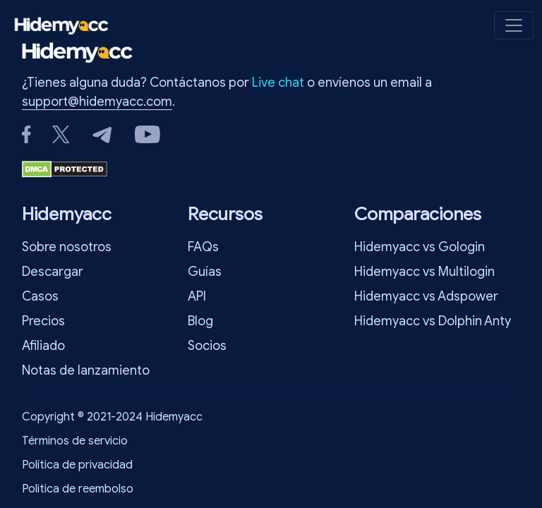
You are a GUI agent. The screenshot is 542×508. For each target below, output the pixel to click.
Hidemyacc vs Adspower (426, 296)
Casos (40, 296)
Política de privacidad (77, 465)
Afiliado (43, 345)
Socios (207, 345)
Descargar (52, 271)
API (197, 296)
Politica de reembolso (77, 489)
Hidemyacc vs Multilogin (424, 271)
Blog (200, 321)
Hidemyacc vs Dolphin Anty (432, 321)
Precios (43, 321)
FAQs (203, 247)
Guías (205, 271)
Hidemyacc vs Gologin (419, 247)
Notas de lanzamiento (86, 370)
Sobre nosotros (67, 247)
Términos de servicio (75, 441)
